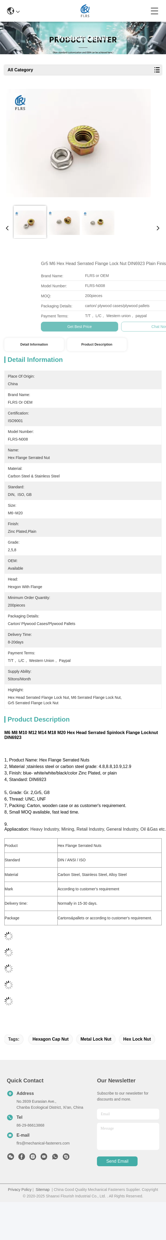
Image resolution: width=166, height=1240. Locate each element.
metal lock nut (95, 1039)
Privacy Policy (19, 1189)
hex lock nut (137, 1039)
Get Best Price (136, 327)
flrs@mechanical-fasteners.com (43, 1143)
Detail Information (34, 344)
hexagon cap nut (50, 1039)
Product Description (96, 344)
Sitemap (43, 1189)
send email (117, 1161)
